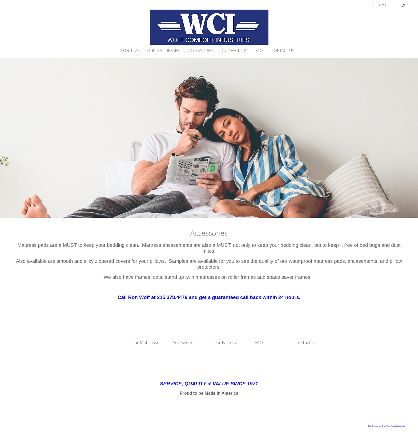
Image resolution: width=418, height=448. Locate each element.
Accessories (200, 51)
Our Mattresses (163, 51)
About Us (129, 51)
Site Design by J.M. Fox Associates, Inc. (386, 426)
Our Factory (234, 51)
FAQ (259, 51)
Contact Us (282, 51)
